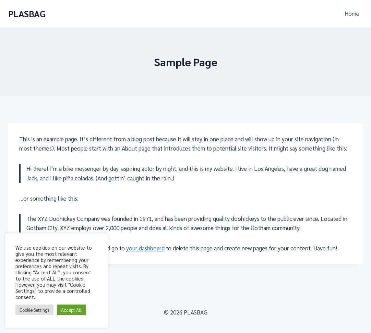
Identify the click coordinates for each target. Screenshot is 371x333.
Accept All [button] (71, 310)
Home (352, 13)
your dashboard (145, 248)
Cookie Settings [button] (34, 310)
